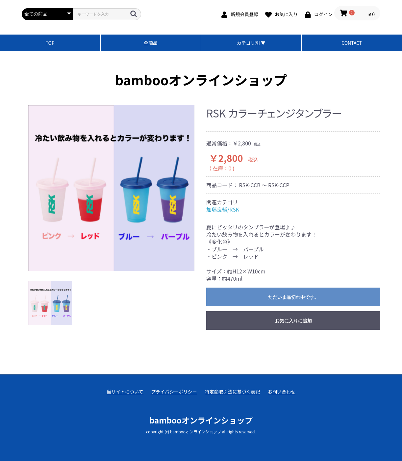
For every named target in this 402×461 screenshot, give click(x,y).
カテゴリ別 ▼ (251, 42)
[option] (111, 188)
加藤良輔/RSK (222, 209)
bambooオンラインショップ (201, 79)
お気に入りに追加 (293, 320)
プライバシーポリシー (174, 392)
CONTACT (351, 42)
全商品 (151, 42)
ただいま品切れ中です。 (293, 297)
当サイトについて (125, 392)
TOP (50, 42)
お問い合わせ (281, 392)
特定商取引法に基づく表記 (232, 392)
